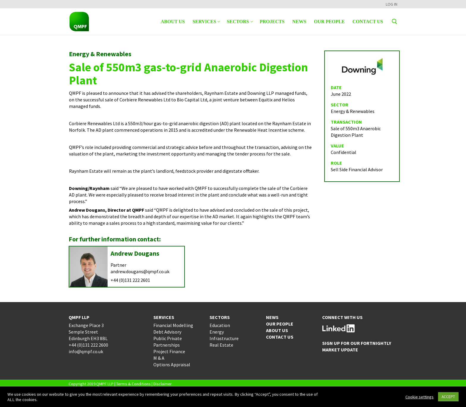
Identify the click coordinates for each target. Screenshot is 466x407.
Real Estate (221, 345)
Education (220, 325)
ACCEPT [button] (448, 396)
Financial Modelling (173, 325)
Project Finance (169, 351)
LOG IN (391, 4)
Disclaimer (162, 383)
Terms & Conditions (133, 383)
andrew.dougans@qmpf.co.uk (140, 271)
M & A (158, 358)
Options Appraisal (171, 364)
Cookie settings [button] (419, 397)
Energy (217, 332)
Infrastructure (224, 338)
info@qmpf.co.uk (86, 351)
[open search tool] (394, 21)
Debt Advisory (167, 332)
